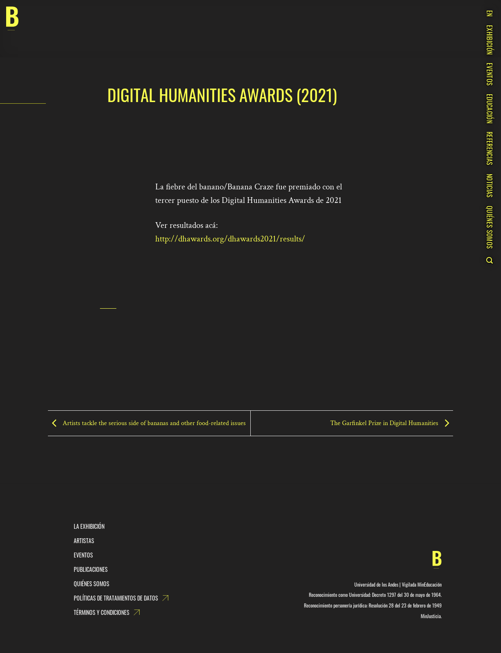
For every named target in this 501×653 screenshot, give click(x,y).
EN (489, 13)
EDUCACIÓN (489, 108)
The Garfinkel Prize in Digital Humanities (391, 423)
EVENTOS (489, 74)
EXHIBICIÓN (489, 40)
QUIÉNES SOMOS (489, 227)
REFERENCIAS (489, 149)
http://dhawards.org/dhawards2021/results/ (230, 238)
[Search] (489, 260)
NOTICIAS (489, 186)
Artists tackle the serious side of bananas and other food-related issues (147, 423)
